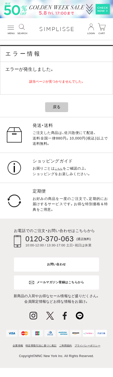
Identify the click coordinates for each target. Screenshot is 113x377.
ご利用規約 (87, 347)
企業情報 (22, 347)
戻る (56, 107)
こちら (60, 168)
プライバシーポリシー (56, 354)
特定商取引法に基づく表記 (53, 347)
